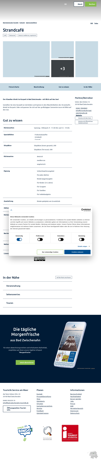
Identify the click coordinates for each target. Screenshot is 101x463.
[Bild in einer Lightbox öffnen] (74, 347)
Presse (72, 406)
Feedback (40, 413)
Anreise (39, 411)
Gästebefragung (42, 415)
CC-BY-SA (47, 76)
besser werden (75, 401)
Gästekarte (41, 403)
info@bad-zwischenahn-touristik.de (15, 405)
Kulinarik (22, 22)
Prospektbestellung (44, 399)
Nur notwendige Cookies (50, 252)
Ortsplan (40, 406)
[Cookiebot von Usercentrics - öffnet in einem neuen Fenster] (83, 210)
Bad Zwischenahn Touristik (10, 22)
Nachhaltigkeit (75, 399)
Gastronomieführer (31, 22)
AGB (71, 408)
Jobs (72, 403)
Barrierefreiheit (76, 396)
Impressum (74, 413)
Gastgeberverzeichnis (44, 408)
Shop (38, 401)
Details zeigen (82, 246)
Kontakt (39, 396)
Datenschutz (74, 415)
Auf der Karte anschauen (64, 280)
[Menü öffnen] (77, 5)
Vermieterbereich (76, 411)
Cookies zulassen (77, 252)
